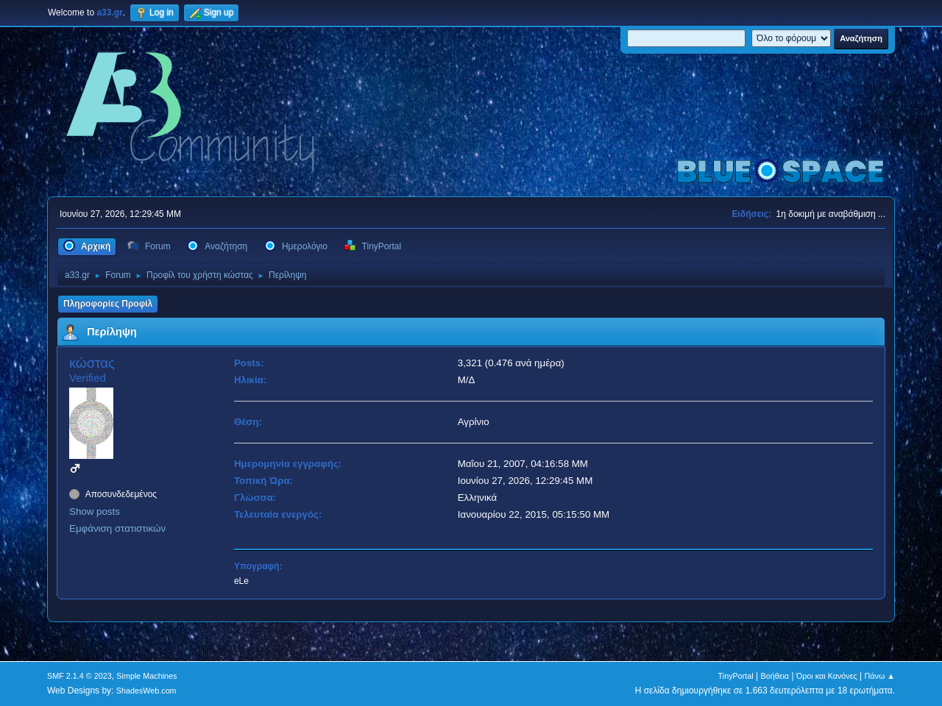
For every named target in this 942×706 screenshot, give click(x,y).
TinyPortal (736, 675)
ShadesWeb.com (146, 690)
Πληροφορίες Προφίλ (107, 304)
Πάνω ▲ (880, 675)
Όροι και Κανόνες (826, 675)
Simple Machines (146, 675)
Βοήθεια (774, 675)
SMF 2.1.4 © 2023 (79, 675)
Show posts (94, 511)
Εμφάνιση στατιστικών (117, 528)
